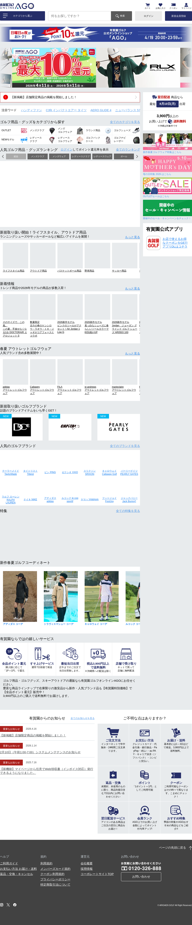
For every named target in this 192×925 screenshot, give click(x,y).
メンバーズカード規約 (55, 868)
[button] (6, 68)
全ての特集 (128, 510)
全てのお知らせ (83, 718)
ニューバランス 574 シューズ (135, 110)
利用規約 (46, 863)
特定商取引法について (55, 884)
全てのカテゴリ (125, 122)
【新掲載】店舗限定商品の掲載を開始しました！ (44, 97)
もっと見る (132, 237)
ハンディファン (31, 110)
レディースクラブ (81, 156)
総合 (16, 156)
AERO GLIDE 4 (101, 110)
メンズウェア (59, 156)
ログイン (148, 16)
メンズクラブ (37, 156)
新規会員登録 (178, 16)
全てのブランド (125, 446)
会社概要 (87, 863)
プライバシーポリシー (55, 879)
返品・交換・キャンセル (16, 874)
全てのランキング (128, 149)
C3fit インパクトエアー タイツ (66, 110)
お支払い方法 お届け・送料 (18, 868)
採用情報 (87, 868)
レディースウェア (102, 156)
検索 (122, 15)
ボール (124, 156)
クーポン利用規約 (52, 874)
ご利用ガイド (9, 863)
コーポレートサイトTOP (97, 874)
